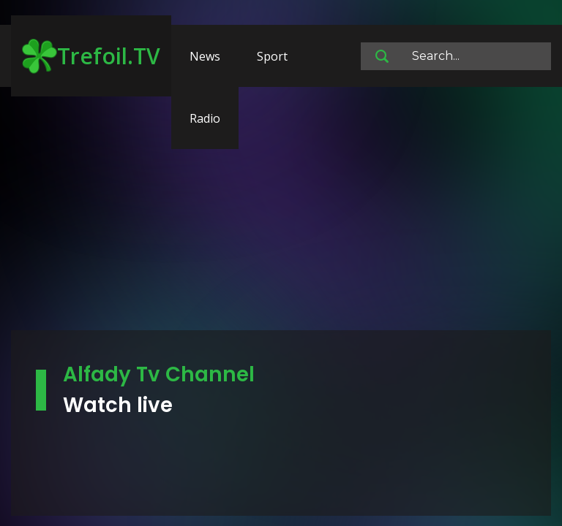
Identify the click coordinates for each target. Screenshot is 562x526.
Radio (205, 118)
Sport (272, 56)
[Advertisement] (281, 215)
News (205, 56)
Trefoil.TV (91, 56)
